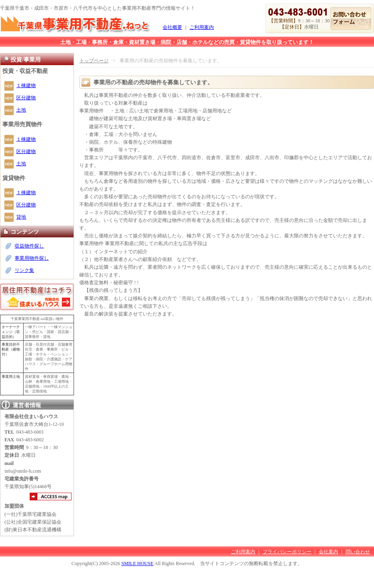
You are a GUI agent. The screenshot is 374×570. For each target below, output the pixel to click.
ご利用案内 (201, 27)
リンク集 (24, 270)
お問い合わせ (351, 18)
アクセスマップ (51, 496)
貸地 (21, 217)
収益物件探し (29, 246)
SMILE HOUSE (137, 563)
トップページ (94, 61)
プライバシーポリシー (287, 552)
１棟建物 (26, 85)
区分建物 (26, 98)
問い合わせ (358, 552)
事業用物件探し (32, 258)
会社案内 (328, 552)
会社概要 (172, 27)
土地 (21, 110)
